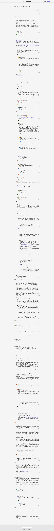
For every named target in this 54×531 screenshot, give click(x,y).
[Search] (44, 1)
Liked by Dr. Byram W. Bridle (19, 40)
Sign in (52, 1)
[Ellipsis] (39, 16)
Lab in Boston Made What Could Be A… (19, 4)
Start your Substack (24, 527)
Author (18, 49)
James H (17, 425)
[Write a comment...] (28, 13)
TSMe (16, 325)
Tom (16, 515)
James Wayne (22, 147)
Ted (18, 389)
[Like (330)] (23, 5)
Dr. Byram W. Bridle (19, 48)
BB (18, 103)
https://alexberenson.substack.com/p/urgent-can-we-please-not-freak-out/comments (26, 44)
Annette (20, 57)
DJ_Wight (18, 29)
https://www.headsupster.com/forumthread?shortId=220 (27, 244)
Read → (15, 7)
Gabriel (18, 74)
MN (19, 123)
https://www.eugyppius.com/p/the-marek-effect (33, 358)
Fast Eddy (19, 160)
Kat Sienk (17, 339)
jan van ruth (18, 489)
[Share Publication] (45, 1)
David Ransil (17, 279)
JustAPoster (22, 264)
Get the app (30, 527)
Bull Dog (19, 84)
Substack (24, 529)
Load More (16, 523)
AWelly (18, 384)
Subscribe (48, 1)
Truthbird (18, 454)
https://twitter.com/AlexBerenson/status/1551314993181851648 (26, 117)
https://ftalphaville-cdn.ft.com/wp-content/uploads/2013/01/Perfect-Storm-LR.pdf (26, 381)
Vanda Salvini (21, 156)
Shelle (19, 88)
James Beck (19, 185)
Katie (17, 275)
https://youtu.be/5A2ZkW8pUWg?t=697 (25, 471)
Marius (17, 477)
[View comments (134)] (25, 5)
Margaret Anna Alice (18, 39)
